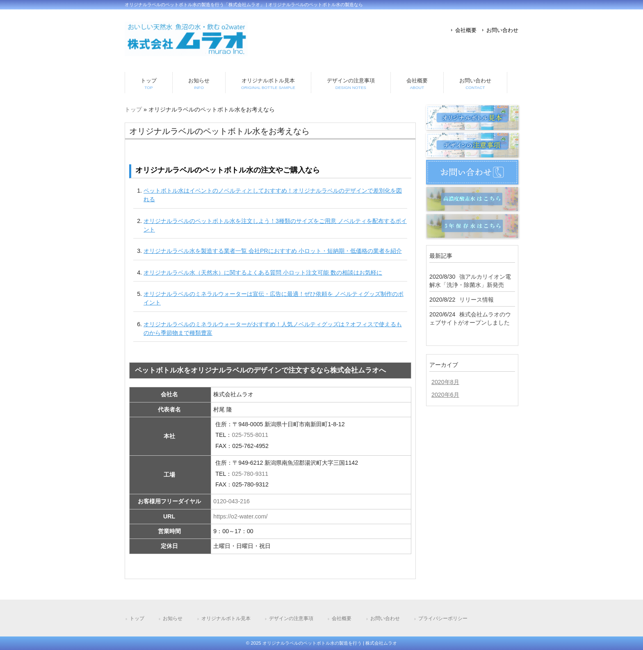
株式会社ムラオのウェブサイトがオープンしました (470, 318)
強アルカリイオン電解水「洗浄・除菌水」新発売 (470, 280)
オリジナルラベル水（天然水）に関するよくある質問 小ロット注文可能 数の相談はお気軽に (263, 272)
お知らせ (172, 618)
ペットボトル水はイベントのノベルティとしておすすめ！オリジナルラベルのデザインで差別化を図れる (273, 194)
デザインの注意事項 (291, 618)
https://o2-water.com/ (240, 516)
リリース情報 (476, 299)
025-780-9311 (250, 473)
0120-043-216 (231, 501)
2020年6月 (445, 394)
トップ (133, 109)
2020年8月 (445, 382)
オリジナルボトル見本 (226, 618)
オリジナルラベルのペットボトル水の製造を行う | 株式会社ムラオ (329, 643)
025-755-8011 (250, 435)
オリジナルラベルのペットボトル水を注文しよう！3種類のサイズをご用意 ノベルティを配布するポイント (275, 225)
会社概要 (466, 30)
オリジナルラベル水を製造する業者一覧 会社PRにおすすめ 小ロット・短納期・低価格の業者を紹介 (273, 251)
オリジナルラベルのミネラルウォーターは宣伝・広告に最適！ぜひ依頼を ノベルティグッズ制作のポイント (274, 298)
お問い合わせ (502, 30)
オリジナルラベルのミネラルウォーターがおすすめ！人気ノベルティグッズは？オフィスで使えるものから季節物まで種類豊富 (273, 328)
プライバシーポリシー (442, 618)
